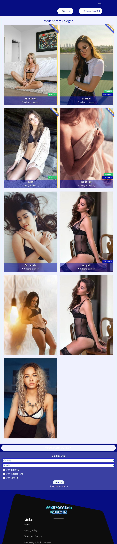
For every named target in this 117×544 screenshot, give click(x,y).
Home (27, 524)
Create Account (90, 11)
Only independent (13, 473)
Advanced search (58, 486)
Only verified (10, 477)
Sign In (65, 11)
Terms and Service (33, 536)
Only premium (11, 469)
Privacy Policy (30, 530)
